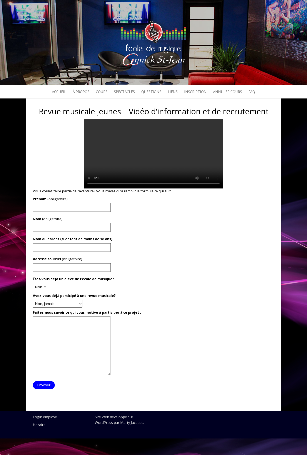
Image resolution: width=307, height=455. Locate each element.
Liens (173, 91)
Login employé (45, 417)
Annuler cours (227, 91)
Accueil (59, 91)
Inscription (195, 91)
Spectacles (124, 91)
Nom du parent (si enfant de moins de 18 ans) (72, 239)
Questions (151, 91)
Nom (37, 219)
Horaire (39, 424)
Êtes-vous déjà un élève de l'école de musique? (73, 279)
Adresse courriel (47, 259)
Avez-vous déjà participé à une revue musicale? (74, 295)
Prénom (40, 199)
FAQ (252, 91)
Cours (101, 91)
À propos (81, 91)
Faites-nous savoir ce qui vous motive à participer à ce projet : (87, 312)
